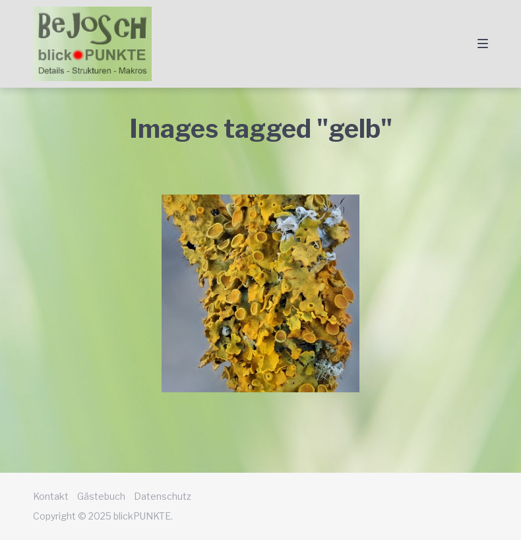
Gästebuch (101, 496)
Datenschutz (162, 496)
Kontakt (51, 496)
